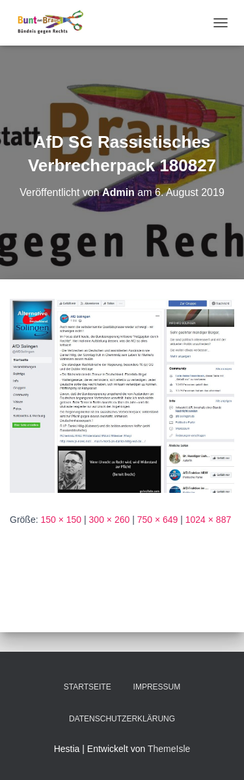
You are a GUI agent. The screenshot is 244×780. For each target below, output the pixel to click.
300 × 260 (109, 519)
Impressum (157, 686)
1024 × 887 (208, 519)
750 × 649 (157, 519)
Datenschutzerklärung (122, 718)
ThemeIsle (169, 749)
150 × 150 (60, 519)
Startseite (87, 686)
